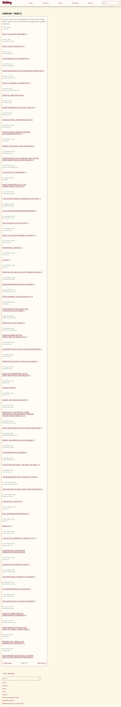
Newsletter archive (8, 700)
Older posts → (41, 663)
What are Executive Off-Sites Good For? (21, 428)
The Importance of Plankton (15, 589)
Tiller (5, 260)
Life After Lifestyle (11, 501)
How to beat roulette (12, 46)
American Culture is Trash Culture (19, 361)
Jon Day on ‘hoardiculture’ (15, 564)
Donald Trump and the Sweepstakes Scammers (13, 614)
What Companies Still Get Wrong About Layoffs (14, 185)
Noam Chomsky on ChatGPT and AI (18, 107)
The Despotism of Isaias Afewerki (18, 601)
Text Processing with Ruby (10, 697)
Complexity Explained (12, 323)
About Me (46, 3)
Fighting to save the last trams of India (21, 272)
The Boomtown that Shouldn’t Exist (19, 477)
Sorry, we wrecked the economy (17, 440)
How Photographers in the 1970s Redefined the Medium (15, 374)
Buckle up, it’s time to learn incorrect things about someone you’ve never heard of (18, 414)
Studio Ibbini (8, 388)
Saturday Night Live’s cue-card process (21, 349)
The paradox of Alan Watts (15, 58)
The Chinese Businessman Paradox (18, 211)
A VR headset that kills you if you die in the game (15, 310)
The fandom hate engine (13, 452)
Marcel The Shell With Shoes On (17, 146)
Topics (60, 3)
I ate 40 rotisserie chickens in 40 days (20, 198)
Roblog (6, 2)
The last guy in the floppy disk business (21, 489)
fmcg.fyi (6, 526)
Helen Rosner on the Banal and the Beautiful (13, 336)
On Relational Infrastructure (16, 120)
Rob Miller (11, 673)
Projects (90, 3)
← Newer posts (7, 663)
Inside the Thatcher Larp (14, 400)
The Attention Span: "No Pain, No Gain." (20, 465)
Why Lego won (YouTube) (13, 34)
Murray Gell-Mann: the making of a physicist (13, 642)
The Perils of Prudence (13, 172)
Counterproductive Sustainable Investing (22, 71)
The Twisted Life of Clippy (14, 223)
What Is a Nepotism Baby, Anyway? (18, 235)
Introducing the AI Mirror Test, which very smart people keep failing (20, 159)
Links (4, 691)
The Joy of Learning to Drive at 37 (18, 538)
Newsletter (75, 3)
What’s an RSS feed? (16, 703)
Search (119, 3)
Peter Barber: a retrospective (16, 297)
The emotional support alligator (18, 577)
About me (5, 686)
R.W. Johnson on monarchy (15, 514)
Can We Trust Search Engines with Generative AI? (16, 133)
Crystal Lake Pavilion (12, 95)
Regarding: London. (11, 248)
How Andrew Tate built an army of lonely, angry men (15, 628)
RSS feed (6, 703)
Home (31, 3)
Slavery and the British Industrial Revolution (13, 551)
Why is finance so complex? (15, 83)
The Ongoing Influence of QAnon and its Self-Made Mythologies (17, 656)
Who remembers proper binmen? (17, 284)
